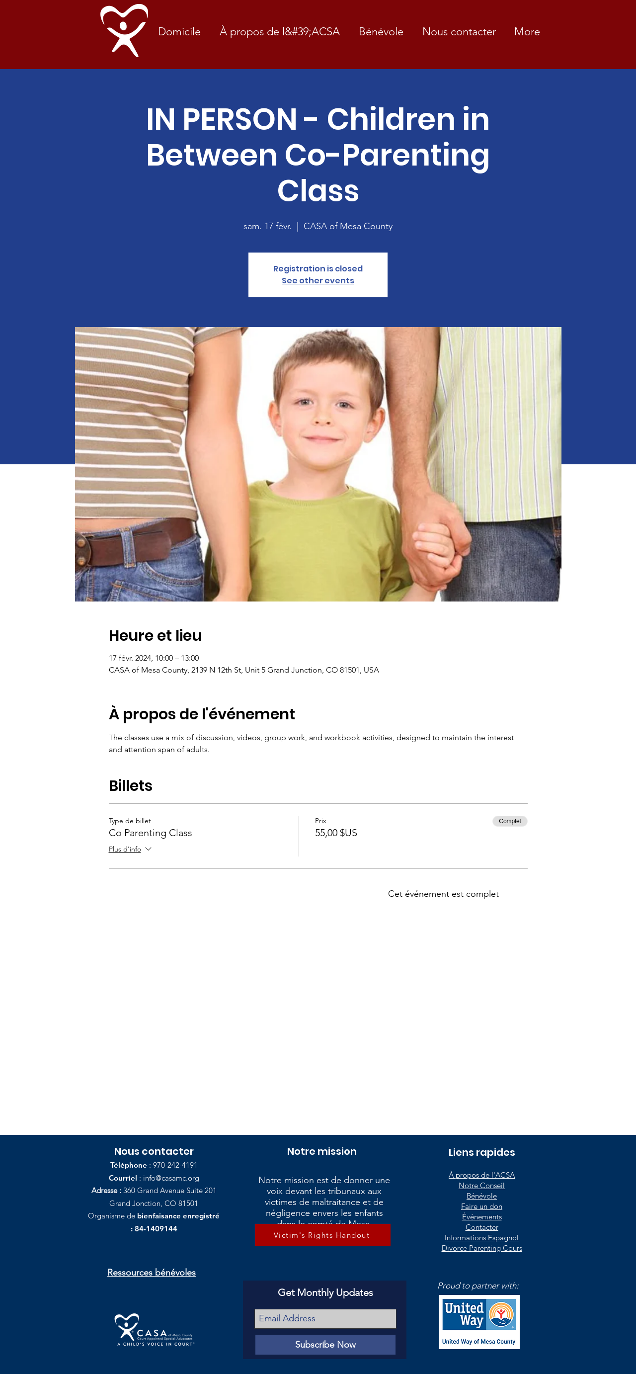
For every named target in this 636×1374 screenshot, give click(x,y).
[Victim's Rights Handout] (323, 1235)
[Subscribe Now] (325, 1345)
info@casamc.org (171, 1178)
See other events (318, 280)
